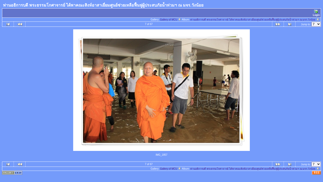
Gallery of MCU (170, 19)
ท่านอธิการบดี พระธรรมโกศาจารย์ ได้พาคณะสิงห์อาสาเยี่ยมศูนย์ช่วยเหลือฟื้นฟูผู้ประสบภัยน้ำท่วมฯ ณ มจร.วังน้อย (254, 19)
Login (316, 13)
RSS (317, 172)
